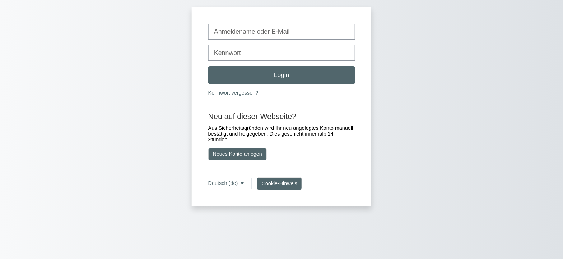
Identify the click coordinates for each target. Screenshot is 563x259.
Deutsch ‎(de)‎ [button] (223, 183)
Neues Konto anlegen (237, 154)
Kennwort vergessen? (233, 93)
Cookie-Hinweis (279, 183)
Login (281, 74)
